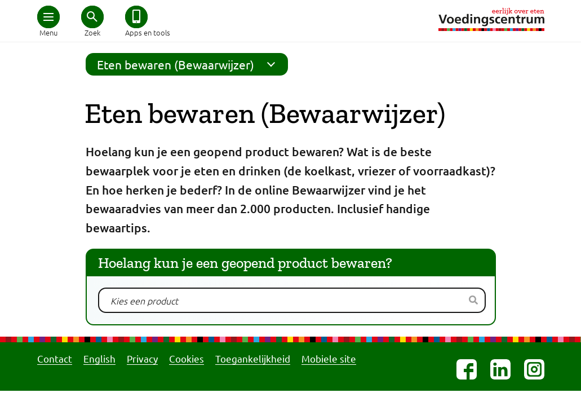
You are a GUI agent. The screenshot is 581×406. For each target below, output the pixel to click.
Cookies (186, 358)
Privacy (142, 358)
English (99, 358)
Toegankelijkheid (252, 358)
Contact (54, 358)
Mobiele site (328, 358)
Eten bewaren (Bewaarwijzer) (189, 64)
